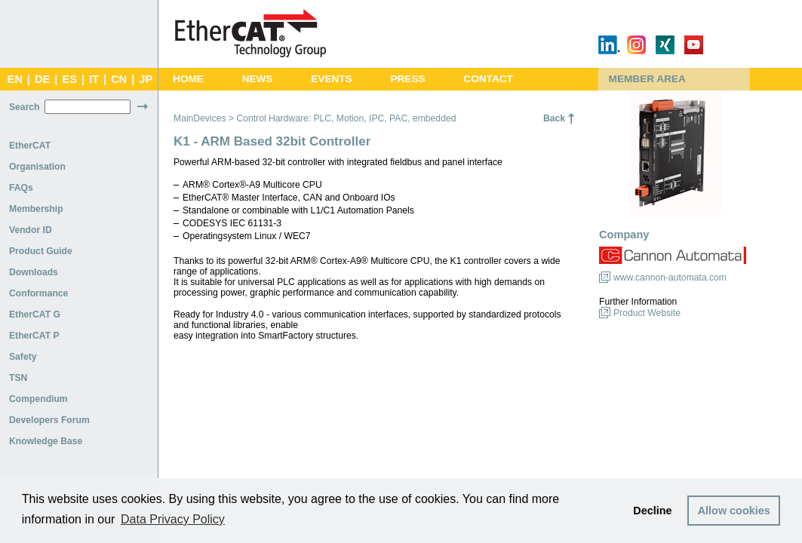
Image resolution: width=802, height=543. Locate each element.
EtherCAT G (34, 314)
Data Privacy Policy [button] (173, 519)
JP (145, 79)
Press (407, 78)
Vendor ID (30, 230)
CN (119, 79)
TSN (18, 378)
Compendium (38, 399)
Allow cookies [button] (734, 511)
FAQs (21, 188)
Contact (488, 78)
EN (14, 79)
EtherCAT (30, 145)
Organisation (37, 166)
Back (554, 118)
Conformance (38, 293)
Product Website (647, 313)
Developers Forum (49, 420)
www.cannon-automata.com (670, 277)
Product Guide (40, 251)
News (257, 78)
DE (42, 79)
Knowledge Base (45, 441)
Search (24, 107)
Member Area (647, 78)
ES (69, 79)
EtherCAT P (34, 335)
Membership (36, 209)
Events (331, 78)
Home (188, 78)
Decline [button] (652, 511)
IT (94, 79)
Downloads (33, 272)
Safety (23, 356)
